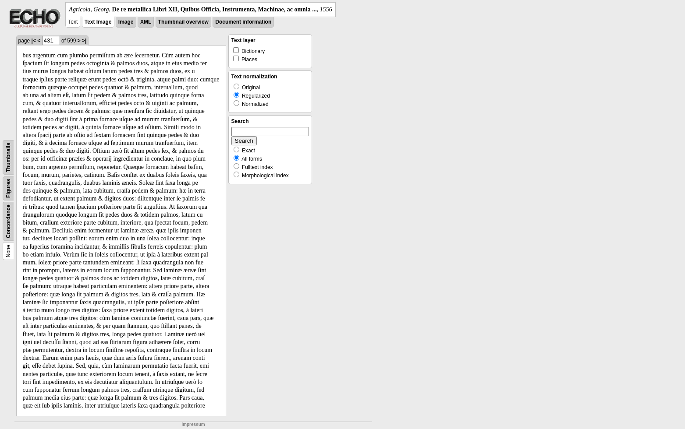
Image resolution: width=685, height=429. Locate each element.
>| (84, 41)
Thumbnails (8, 157)
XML (145, 22)
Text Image (98, 22)
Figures (8, 188)
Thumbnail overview (183, 22)
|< (34, 41)
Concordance (8, 221)
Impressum (193, 424)
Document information (243, 22)
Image (126, 22)
